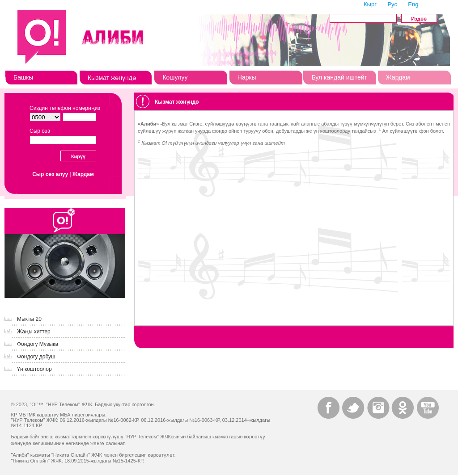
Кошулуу (174, 77)
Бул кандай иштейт (339, 77)
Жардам (398, 77)
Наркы (246, 77)
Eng (413, 4)
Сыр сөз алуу (50, 174)
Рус (392, 4)
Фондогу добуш (36, 356)
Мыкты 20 (29, 319)
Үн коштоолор (34, 369)
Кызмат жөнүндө (112, 77)
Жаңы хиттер (34, 331)
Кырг (370, 4)
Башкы (23, 77)
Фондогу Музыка (37, 344)
